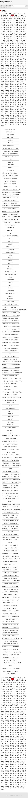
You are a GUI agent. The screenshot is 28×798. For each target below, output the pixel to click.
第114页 (12, 47)
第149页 (12, 59)
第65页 (20, 31)
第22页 (14, 18)
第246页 (22, 93)
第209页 (12, 81)
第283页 (7, 108)
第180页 (17, 70)
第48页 (24, 25)
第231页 (22, 88)
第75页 (11, 34)
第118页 (7, 49)
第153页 (7, 61)
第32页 (7, 22)
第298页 (7, 113)
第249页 (12, 95)
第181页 (22, 70)
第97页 (3, 42)
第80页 (7, 36)
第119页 (12, 49)
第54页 (24, 27)
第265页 (17, 100)
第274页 (12, 104)
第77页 (20, 34)
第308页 (7, 117)
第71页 (20, 33)
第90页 (24, 38)
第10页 (12, 15)
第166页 (22, 65)
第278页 (7, 106)
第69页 (11, 33)
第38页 (7, 24)
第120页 (17, 49)
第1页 (2, 13)
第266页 (22, 100)
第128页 (7, 52)
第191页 (22, 74)
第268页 (7, 102)
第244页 (12, 93)
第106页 (22, 43)
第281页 (22, 106)
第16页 (13, 17)
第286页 (22, 108)
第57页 (11, 29)
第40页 (16, 24)
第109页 (12, 45)
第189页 (12, 74)
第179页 (12, 70)
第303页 (7, 115)
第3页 (10, 13)
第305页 (17, 115)
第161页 (22, 63)
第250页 (17, 95)
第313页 (7, 118)
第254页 (12, 97)
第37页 (3, 24)
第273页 (7, 104)
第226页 (22, 86)
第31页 (3, 22)
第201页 (22, 77)
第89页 (20, 38)
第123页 (7, 50)
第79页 (3, 36)
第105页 (17, 43)
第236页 (22, 90)
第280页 (17, 106)
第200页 (17, 77)
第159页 (12, 63)
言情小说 (5, 7)
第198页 (7, 77)
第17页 (17, 17)
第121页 (22, 49)
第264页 (12, 100)
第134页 (12, 54)
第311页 (22, 117)
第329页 (12, 124)
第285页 (17, 108)
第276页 (22, 104)
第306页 (22, 115)
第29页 (20, 20)
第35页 (20, 22)
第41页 (20, 24)
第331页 (22, 124)
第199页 (12, 77)
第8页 (4, 15)
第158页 (7, 63)
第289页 (12, 109)
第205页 (17, 79)
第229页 (12, 88)
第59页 (20, 29)
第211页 (22, 81)
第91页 (3, 40)
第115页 (17, 47)
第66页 (24, 31)
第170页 (17, 67)
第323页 (7, 122)
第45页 (11, 25)
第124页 (12, 50)
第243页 (7, 93)
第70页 (16, 33)
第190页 (17, 74)
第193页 (7, 75)
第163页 (7, 65)
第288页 (7, 109)
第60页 (24, 29)
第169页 (12, 67)
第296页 (22, 111)
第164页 (12, 65)
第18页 (22, 17)
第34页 (16, 22)
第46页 (16, 25)
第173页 (7, 68)
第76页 (16, 34)
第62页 (7, 31)
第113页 (7, 47)
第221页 (22, 84)
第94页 (16, 40)
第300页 (17, 113)
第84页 (24, 36)
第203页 (7, 79)
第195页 (17, 75)
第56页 (7, 29)
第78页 (24, 34)
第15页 (9, 17)
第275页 (17, 104)
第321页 (22, 120)
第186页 (22, 72)
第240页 (17, 92)
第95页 (20, 40)
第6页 (21, 13)
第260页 (17, 99)
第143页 (7, 58)
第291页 (22, 109)
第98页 (7, 42)
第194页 (12, 75)
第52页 (16, 27)
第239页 (12, 92)
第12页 (21, 15)
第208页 (7, 81)
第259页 (12, 99)
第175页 (17, 68)
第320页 (17, 120)
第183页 (7, 72)
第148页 (7, 59)
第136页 (22, 54)
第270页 (17, 102)
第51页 (11, 27)
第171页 (22, 67)
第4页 (14, 13)
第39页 (11, 24)
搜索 (26, 5)
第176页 (22, 68)
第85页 (3, 38)
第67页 (3, 33)
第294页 (12, 111)
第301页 (22, 113)
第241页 (22, 92)
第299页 (12, 113)
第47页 (20, 25)
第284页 (12, 108)
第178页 (7, 70)
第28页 (16, 20)
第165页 (17, 65)
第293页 (7, 111)
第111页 (22, 45)
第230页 (17, 88)
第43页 (3, 25)
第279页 (12, 106)
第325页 (17, 122)
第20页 (6, 18)
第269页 (12, 102)
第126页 (22, 50)
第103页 (7, 43)
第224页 (12, 86)
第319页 (12, 120)
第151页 (22, 59)
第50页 (7, 27)
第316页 (22, 118)
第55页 (3, 29)
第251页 (22, 95)
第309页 (12, 117)
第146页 (22, 58)
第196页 (22, 75)
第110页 (17, 45)
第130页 (17, 52)
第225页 (17, 86)
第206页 (22, 79)
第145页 (17, 58)
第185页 (17, 72)
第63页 (11, 31)
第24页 (23, 18)
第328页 (7, 124)
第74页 (7, 34)
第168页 (7, 67)
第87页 (11, 38)
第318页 (7, 120)
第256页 (22, 97)
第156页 (22, 61)
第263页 (7, 100)
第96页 (24, 40)
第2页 (6, 13)
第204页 (12, 79)
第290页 (17, 109)
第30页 (24, 20)
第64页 (16, 31)
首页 (7, 5)
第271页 (22, 102)
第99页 (11, 42)
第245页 (17, 93)
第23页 (19, 18)
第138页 (7, 56)
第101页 (21, 42)
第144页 (12, 58)
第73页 (3, 34)
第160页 (17, 63)
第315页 (17, 118)
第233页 (7, 90)
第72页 (24, 33)
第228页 (7, 88)
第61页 (3, 31)
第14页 (4, 17)
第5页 (17, 13)
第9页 (8, 15)
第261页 (22, 99)
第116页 (22, 47)
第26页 (7, 20)
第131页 (22, 52)
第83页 (20, 36)
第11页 (16, 15)
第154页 (12, 61)
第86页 (7, 38)
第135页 (17, 54)
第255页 (17, 97)
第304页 (12, 115)
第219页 (12, 84)
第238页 (7, 92)
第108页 (7, 45)
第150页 (17, 59)
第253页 (7, 97)
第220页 (17, 84)
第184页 (12, 72)
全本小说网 (3, 2)
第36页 (24, 22)
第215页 (17, 83)
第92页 (7, 40)
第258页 (7, 99)
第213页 (7, 83)
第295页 (17, 111)
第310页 (17, 117)
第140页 (17, 56)
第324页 (12, 122)
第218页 (7, 84)
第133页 (7, 54)
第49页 (3, 27)
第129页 (12, 52)
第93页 (11, 40)
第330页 (17, 124)
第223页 (7, 86)
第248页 (7, 95)
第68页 (7, 33)
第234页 (12, 90)
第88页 (16, 38)
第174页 (12, 68)
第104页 (12, 43)
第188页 (7, 74)
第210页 (17, 81)
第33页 (11, 22)
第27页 (11, 20)
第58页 (16, 29)
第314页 (12, 118)
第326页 (22, 122)
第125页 (17, 50)
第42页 (24, 24)
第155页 (17, 61)
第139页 (12, 56)
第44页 (7, 25)
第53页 (20, 27)
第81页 (11, 36)
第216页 (22, 83)
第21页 (10, 18)
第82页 (16, 36)
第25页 (3, 20)
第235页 (17, 90)
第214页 (12, 83)
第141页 (22, 56)
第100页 (16, 42)
